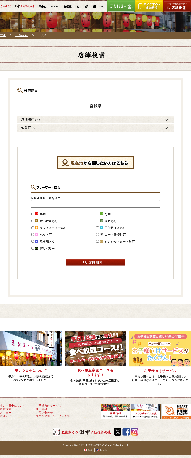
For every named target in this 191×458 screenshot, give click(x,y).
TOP (3, 35)
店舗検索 (21, 35)
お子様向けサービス (48, 405)
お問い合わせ (44, 412)
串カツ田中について (12, 405)
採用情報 (41, 409)
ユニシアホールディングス (53, 416)
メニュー (5, 412)
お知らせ (5, 416)
